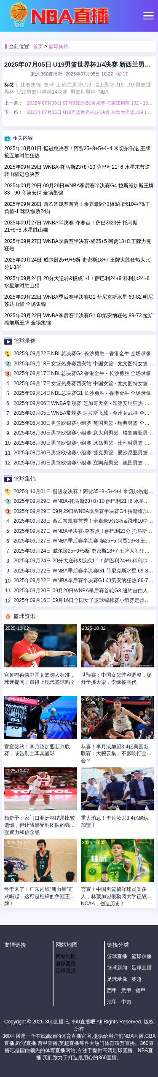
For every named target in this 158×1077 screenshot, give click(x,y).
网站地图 (66, 956)
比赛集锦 (31, 85)
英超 (136, 979)
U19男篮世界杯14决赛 (42, 92)
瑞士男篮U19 (108, 85)
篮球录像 (141, 956)
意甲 (126, 990)
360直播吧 (57, 1022)
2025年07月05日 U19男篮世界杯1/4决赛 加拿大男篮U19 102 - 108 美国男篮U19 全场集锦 (90, 112)
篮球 (49, 85)
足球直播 (66, 971)
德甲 (141, 990)
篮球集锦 (58, 46)
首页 (38, 46)
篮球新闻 (117, 968)
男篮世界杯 (83, 92)
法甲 (112, 1002)
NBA (103, 92)
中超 (126, 1002)
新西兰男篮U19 (74, 85)
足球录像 (117, 979)
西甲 (112, 990)
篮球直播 (66, 963)
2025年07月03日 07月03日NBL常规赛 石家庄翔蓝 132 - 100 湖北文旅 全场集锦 (90, 102)
